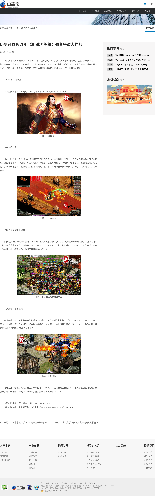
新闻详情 (150, 28)
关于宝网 (82, 11)
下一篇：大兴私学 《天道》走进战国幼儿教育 (75, 422)
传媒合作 (148, 463)
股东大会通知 (93, 460)
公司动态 (62, 452)
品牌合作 (148, 460)
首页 (16, 28)
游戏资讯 (62, 456)
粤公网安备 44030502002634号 (54, 491)
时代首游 (33, 456)
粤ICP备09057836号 (92, 488)
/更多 (122, 49)
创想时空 (33, 463)
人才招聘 (148, 467)
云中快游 (33, 460)
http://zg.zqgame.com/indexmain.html (48, 91)
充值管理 (148, 11)
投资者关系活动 (94, 456)
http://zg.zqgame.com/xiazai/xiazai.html (54, 406)
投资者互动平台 (94, 463)
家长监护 (73, 483)
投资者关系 (122, 11)
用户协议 (82, 483)
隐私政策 (92, 483)
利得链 (32, 467)
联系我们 (136, 11)
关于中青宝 (45, 483)
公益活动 (119, 452)
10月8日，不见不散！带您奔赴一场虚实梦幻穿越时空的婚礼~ (133, 64)
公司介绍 (4, 452)
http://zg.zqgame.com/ (40, 403)
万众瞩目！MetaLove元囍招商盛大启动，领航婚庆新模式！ (133, 55)
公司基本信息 (93, 452)
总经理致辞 (5, 460)
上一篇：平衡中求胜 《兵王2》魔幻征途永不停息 (24, 422)
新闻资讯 (108, 11)
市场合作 (148, 452)
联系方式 (91, 467)
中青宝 (9, 4)
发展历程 (4, 456)
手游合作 (148, 456)
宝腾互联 (33, 452)
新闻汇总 (25, 28)
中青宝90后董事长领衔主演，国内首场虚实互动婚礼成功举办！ (133, 60)
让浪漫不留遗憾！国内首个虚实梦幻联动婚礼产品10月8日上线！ (133, 69)
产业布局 (95, 11)
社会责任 (120, 445)
